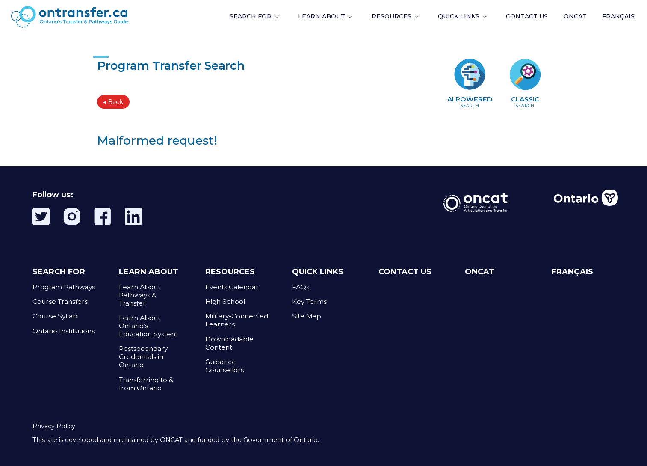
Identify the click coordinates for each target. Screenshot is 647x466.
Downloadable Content (229, 343)
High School (225, 301)
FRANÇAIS (618, 16)
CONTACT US (404, 271)
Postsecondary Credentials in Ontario (143, 356)
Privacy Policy (53, 426)
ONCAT (575, 16)
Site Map (306, 316)
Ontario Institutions (63, 331)
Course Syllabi (55, 316)
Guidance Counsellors (224, 366)
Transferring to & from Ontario (146, 384)
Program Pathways (63, 287)
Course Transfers (60, 301)
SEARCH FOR (251, 16)
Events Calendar (232, 287)
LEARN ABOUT (321, 16)
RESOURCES (391, 16)
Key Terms (309, 301)
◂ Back (113, 102)
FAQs (300, 287)
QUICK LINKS (458, 16)
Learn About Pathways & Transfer (139, 295)
